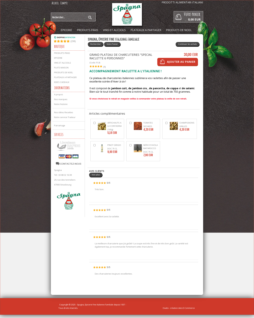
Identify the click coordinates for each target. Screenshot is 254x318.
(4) (104, 66)
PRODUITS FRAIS (87, 30)
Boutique (59, 46)
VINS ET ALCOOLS (114, 30)
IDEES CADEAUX (126, 38)
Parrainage (59, 125)
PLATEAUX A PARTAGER (146, 30)
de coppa (172, 88)
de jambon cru (137, 88)
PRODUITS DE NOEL (179, 30)
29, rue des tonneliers (64, 179)
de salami (188, 88)
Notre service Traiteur (64, 117)
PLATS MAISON (61, 67)
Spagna (58, 170)
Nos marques (60, 99)
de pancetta (157, 88)
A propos (58, 94)
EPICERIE (66, 30)
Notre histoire (61, 104)
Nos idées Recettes (63, 112)
